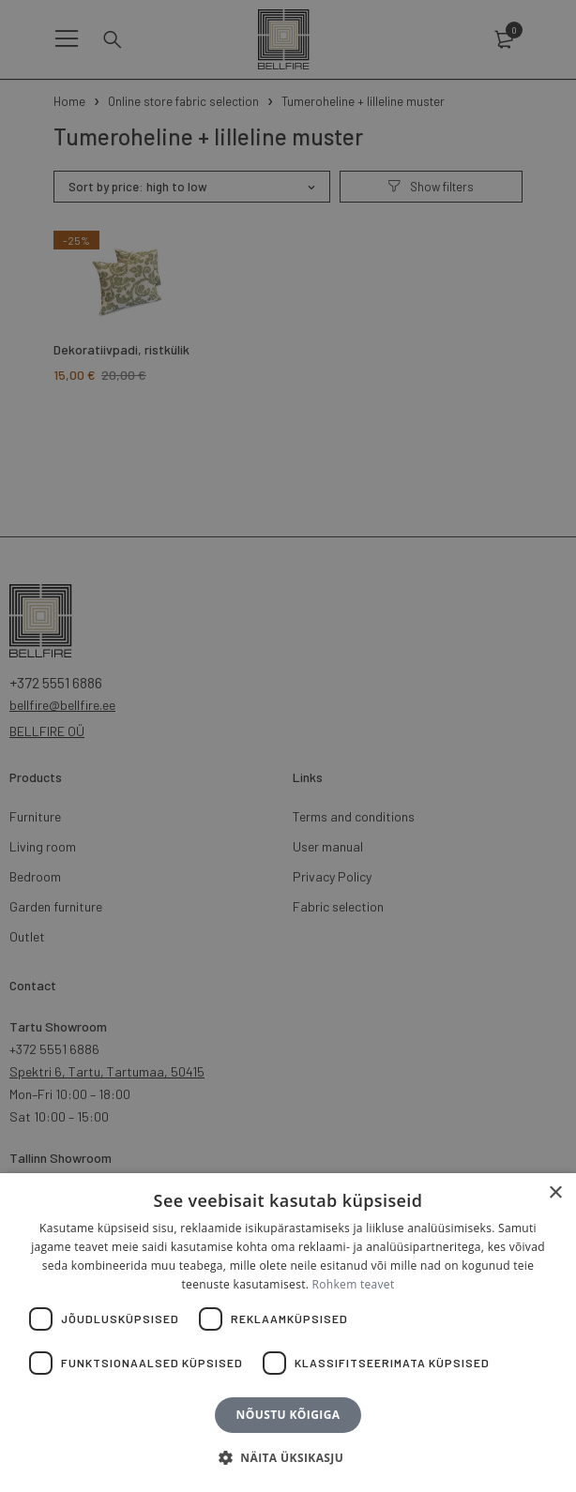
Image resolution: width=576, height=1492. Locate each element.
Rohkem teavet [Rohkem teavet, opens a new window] (353, 1284)
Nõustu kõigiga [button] (288, 1415)
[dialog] (288, 746)
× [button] (555, 1193)
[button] (288, 1458)
